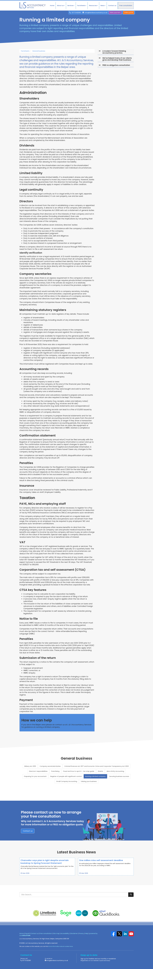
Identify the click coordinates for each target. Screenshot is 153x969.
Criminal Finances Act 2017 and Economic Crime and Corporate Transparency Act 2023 (96, 766)
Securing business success (119, 776)
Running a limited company (95, 776)
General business (38, 51)
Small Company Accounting (66, 781)
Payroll (27, 933)
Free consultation (125, 6)
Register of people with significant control (66, 776)
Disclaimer (74, 933)
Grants (100, 771)
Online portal (128, 13)
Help (86, 933)
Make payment (115, 13)
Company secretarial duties (50, 766)
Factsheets (81, 6)
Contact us (112, 6)
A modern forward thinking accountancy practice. (114, 52)
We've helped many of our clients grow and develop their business (117, 59)
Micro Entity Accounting (115, 771)
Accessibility (65, 933)
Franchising (55, 771)
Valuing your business (89, 781)
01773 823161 (76, 12)
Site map (56, 933)
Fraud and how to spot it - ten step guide (78, 771)
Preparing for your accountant (35, 776)
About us (61, 6)
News (102, 6)
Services (70, 6)
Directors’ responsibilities (38, 771)
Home (52, 6)
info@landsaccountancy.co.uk (96, 12)
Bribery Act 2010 (30, 766)
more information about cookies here (60, 946)
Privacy (81, 933)
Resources (93, 6)
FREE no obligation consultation (116, 65)
